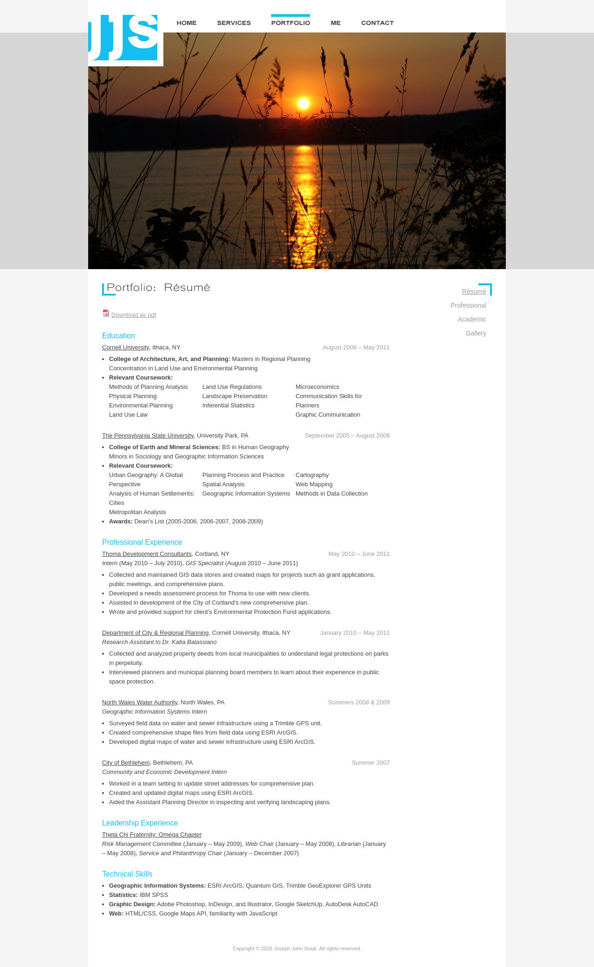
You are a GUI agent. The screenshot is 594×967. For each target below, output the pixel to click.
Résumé (474, 291)
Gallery (476, 333)
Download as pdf (133, 314)
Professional (468, 305)
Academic (472, 319)
